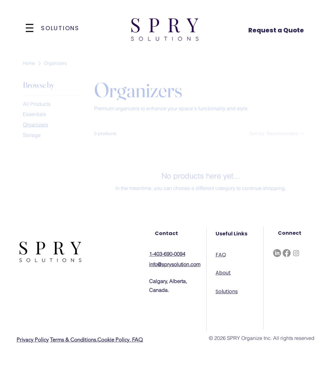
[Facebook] (287, 253)
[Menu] (29, 28)
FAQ (137, 339)
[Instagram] (296, 253)
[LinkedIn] (277, 253)
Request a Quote (276, 30)
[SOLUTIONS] (60, 28)
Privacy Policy (33, 339)
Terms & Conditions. (73, 339)
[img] (165, 42)
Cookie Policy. (114, 339)
